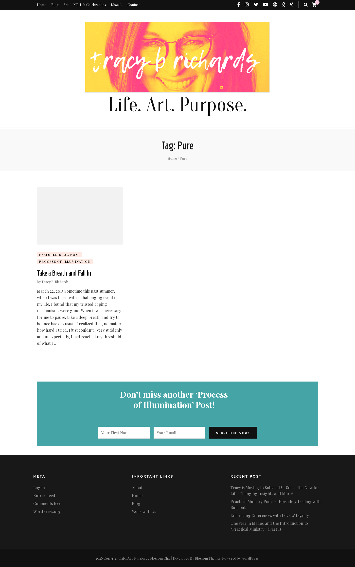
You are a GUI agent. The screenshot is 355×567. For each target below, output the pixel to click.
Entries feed (44, 495)
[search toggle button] (306, 5)
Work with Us (144, 511)
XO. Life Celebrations (89, 4)
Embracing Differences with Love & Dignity (270, 515)
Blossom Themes (208, 558)
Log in (39, 487)
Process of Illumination (64, 261)
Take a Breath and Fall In (64, 273)
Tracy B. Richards (55, 282)
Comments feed (47, 503)
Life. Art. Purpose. (177, 104)
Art (66, 4)
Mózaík (117, 4)
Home (41, 4)
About (137, 487)
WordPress (250, 558)
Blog (54, 4)
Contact (133, 4)
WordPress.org (47, 511)
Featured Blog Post (59, 255)
